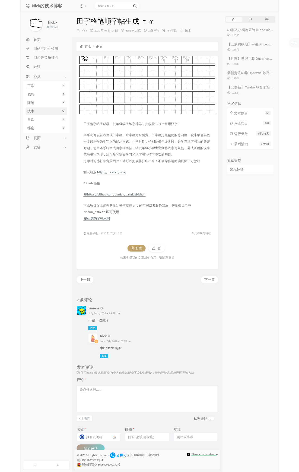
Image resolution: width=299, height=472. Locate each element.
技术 (46, 111)
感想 (46, 94)
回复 (92, 328)
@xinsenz (107, 348)
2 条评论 (153, 30)
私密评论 (200, 418)
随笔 (46, 103)
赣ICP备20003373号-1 (90, 460)
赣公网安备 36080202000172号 (101, 464)
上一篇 (85, 279)
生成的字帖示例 (97, 218)
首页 (86, 46)
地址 (177, 429)
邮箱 (129, 429)
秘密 (46, 128)
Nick (84, 30)
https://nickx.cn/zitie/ (111, 172)
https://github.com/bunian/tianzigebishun (115, 194)
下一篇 (209, 279)
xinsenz (93, 308)
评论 (81, 380)
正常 (46, 86)
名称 (81, 429)
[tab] (234, 19)
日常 (46, 119)
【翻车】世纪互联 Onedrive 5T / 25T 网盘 (257, 58)
